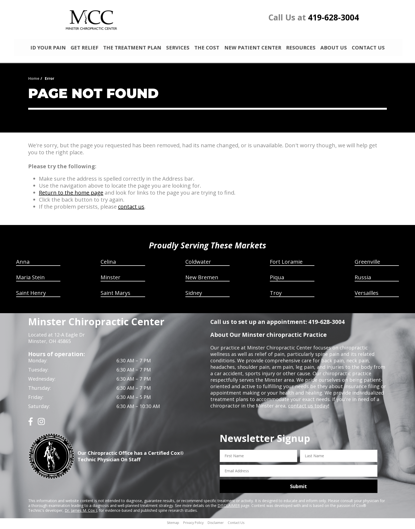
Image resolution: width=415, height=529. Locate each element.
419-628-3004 (333, 17)
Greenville (367, 264)
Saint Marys (115, 295)
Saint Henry (31, 295)
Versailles (367, 295)
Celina (108, 264)
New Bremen (201, 279)
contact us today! (308, 408)
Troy (276, 295)
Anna (23, 264)
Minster (110, 279)
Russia (363, 279)
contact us (131, 209)
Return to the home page (71, 195)
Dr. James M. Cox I (81, 512)
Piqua (277, 279)
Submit (298, 488)
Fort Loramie (286, 264)
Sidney (193, 295)
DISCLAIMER (229, 507)
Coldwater (198, 264)
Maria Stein (30, 279)
